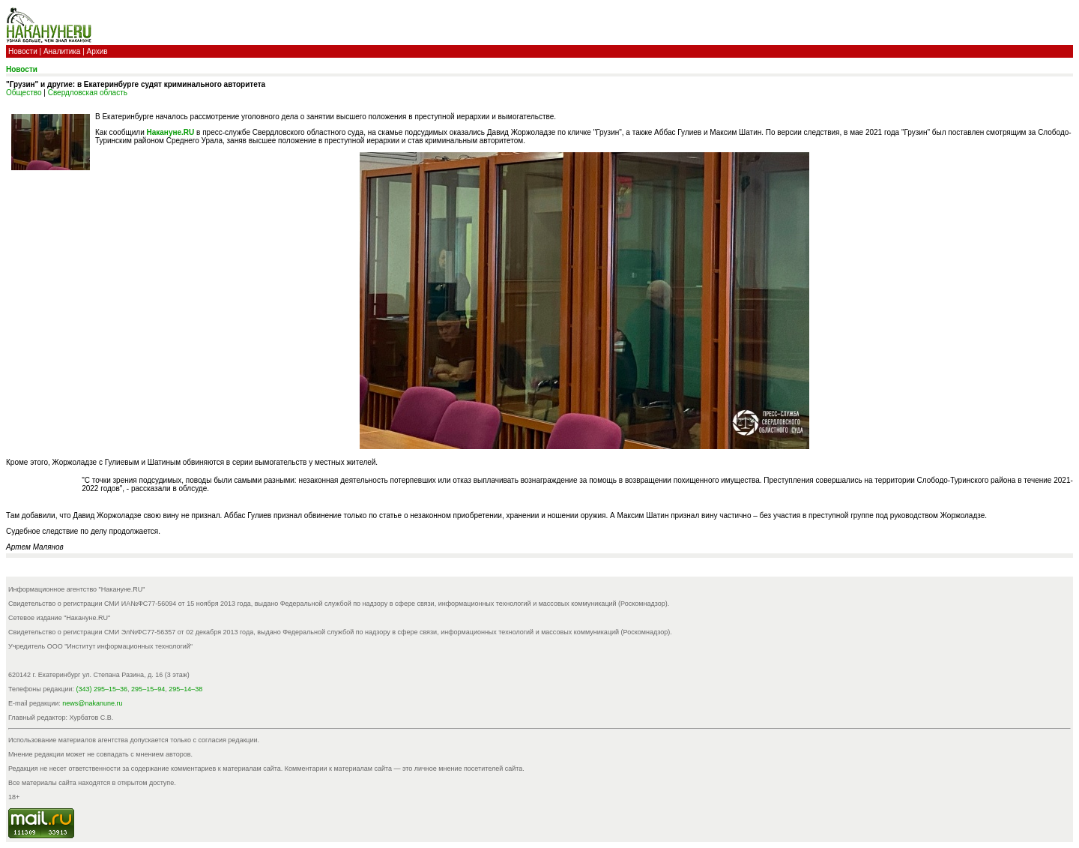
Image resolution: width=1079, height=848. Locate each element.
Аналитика (62, 51)
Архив (97, 51)
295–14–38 (185, 689)
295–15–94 (148, 689)
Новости (22, 51)
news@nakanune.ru (92, 703)
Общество (24, 92)
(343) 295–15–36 (102, 689)
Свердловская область (87, 92)
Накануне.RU (171, 132)
